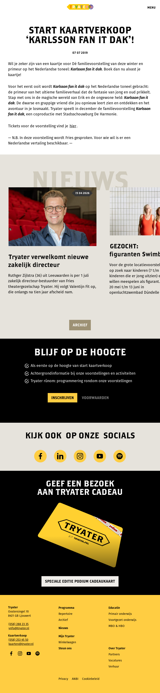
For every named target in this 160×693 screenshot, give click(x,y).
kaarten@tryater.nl (21, 644)
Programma (66, 608)
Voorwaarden (95, 398)
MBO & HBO (117, 626)
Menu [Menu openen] (151, 7)
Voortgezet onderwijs (122, 620)
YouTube (29, 653)
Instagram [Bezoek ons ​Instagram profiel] (80, 456)
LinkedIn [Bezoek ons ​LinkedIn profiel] (60, 456)
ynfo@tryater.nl (19, 628)
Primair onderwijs (120, 614)
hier (73, 126)
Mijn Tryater (67, 636)
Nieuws (63, 628)
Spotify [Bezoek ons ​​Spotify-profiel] (119, 456)
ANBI (75, 679)
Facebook (11, 653)
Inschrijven (62, 398)
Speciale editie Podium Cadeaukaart (80, 581)
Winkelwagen (67, 642)
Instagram (20, 653)
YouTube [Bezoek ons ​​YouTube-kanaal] (100, 456)
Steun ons (65, 648)
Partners (114, 654)
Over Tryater (117, 648)
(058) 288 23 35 (19, 624)
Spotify (37, 653)
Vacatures (115, 660)
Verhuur (114, 666)
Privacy (63, 679)
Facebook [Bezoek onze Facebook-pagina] (40, 456)
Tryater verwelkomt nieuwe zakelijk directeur (48, 260)
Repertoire (65, 614)
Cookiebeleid (90, 679)
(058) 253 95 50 (18, 640)
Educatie (114, 608)
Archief (80, 325)
